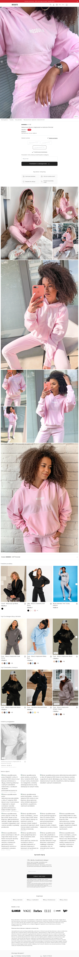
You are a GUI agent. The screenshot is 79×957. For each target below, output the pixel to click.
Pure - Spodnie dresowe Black (37, 707)
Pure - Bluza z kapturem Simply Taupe (61, 708)
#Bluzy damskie (17, 900)
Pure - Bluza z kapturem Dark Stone (10, 657)
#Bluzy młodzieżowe (49, 900)
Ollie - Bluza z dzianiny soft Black (36, 604)
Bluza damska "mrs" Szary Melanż (61, 604)
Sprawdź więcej (39, 855)
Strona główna (4, 119)
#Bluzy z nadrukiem (33, 900)
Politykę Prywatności (40, 885)
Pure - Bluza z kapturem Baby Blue (36, 657)
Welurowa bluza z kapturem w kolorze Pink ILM (11, 762)
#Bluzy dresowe (64, 900)
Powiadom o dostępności (39, 164)
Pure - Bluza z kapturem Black (62, 656)
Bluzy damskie (18, 119)
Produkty (11, 119)
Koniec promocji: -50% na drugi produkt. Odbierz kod (39, 1)
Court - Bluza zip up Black (9, 603)
